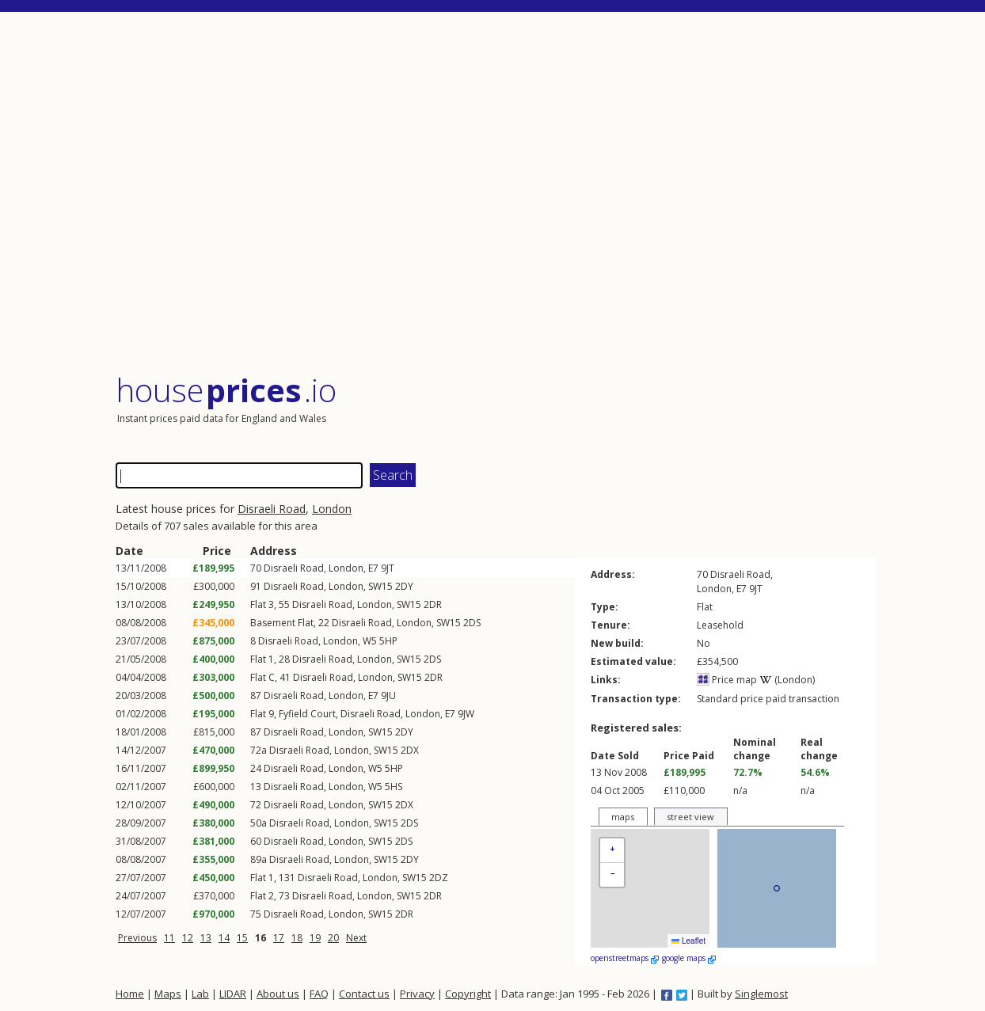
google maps (689, 957)
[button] (612, 850)
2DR (433, 604)
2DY (404, 586)
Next (356, 937)
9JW (466, 713)
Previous (137, 937)
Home (130, 993)
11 (169, 937)
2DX (410, 750)
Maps (167, 993)
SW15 (380, 586)
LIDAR (232, 993)
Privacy (417, 993)
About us (278, 993)
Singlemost (761, 993)
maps (622, 817)
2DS (472, 622)
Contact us (364, 993)
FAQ (319, 993)
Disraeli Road (272, 508)
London (332, 508)
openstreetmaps (625, 957)
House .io (226, 390)
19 (315, 937)
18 (296, 937)
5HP (388, 641)
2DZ (438, 877)
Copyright (468, 993)
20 (333, 937)
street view (690, 817)
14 (224, 937)
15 (242, 937)
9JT (387, 568)
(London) (787, 679)
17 (278, 937)
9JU (388, 695)
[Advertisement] (496, 193)
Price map (727, 679)
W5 (370, 641)
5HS (393, 786)
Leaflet (688, 941)
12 (187, 937)
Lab (200, 993)
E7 (373, 568)
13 (205, 937)
